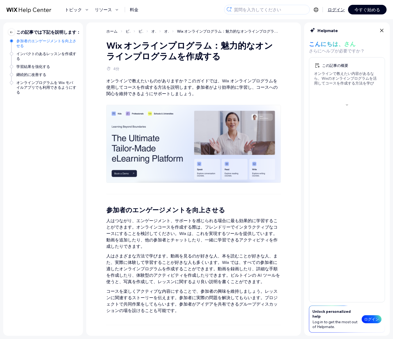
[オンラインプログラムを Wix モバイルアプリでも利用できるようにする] (44, 87)
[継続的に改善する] (44, 74)
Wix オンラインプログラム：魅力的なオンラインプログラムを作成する (229, 31)
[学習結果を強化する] (44, 66)
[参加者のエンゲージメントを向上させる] (44, 43)
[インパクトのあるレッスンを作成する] (44, 56)
